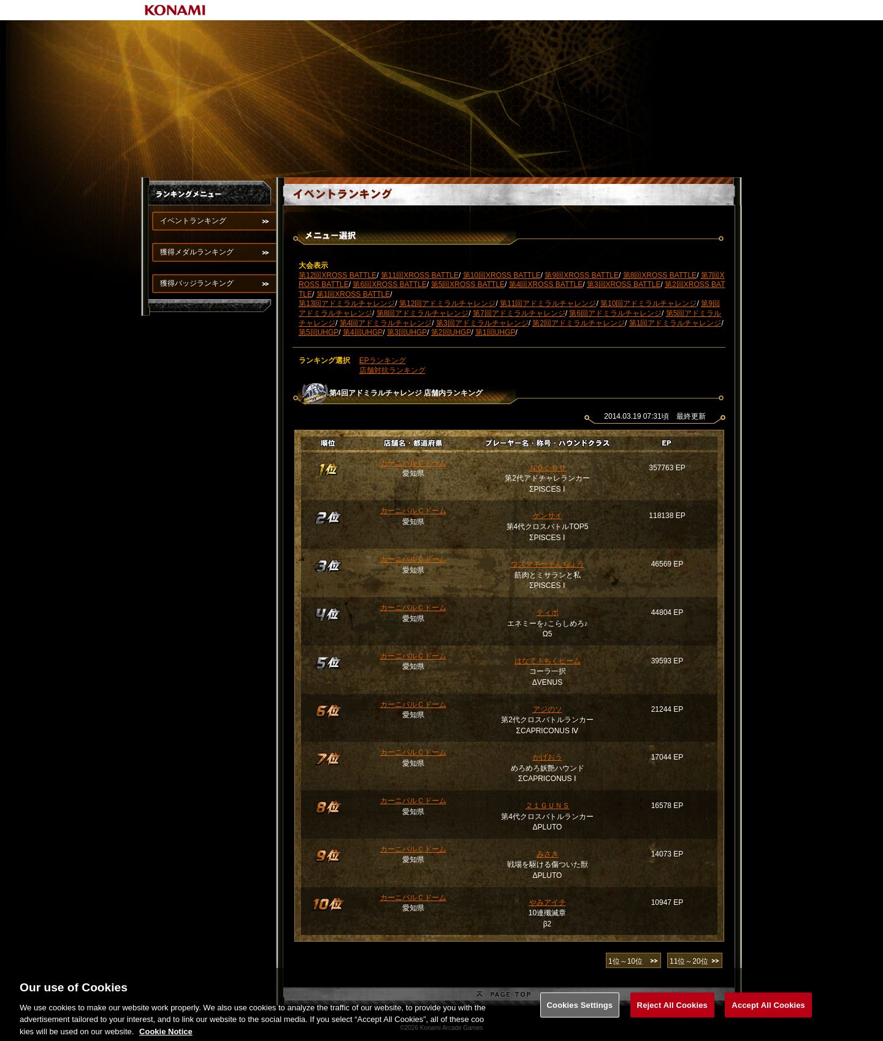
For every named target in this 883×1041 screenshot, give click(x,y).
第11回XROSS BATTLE (420, 275)
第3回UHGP (407, 332)
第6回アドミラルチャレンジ (615, 313)
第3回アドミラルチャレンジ (482, 323)
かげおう (547, 757)
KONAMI (175, 10)
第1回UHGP (495, 332)
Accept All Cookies (768, 1019)
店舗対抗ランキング (392, 370)
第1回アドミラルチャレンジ (675, 323)
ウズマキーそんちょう (547, 564)
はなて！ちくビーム (547, 661)
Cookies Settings (580, 1019)
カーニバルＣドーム (413, 463)
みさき (548, 854)
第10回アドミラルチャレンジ (648, 303)
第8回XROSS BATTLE (660, 275)
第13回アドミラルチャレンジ (347, 303)
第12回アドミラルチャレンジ (447, 303)
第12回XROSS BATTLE (338, 275)
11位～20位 (689, 961)
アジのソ (547, 709)
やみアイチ (547, 902)
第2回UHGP (451, 332)
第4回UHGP (363, 332)
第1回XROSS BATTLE (353, 294)
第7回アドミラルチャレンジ (519, 313)
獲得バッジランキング (197, 283)
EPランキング (382, 360)
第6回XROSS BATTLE (389, 284)
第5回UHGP (318, 332)
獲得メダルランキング (197, 252)
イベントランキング (193, 220)
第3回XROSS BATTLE (623, 284)
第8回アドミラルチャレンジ (423, 313)
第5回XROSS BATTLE (468, 284)
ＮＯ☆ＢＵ (547, 467)
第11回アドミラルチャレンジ (548, 303)
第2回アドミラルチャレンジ (578, 323)
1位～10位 (625, 961)
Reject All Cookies (672, 1019)
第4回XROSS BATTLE (546, 284)
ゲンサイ (547, 515)
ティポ (548, 612)
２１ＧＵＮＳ (548, 805)
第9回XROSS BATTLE (581, 275)
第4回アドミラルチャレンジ (386, 323)
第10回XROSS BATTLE (502, 275)
